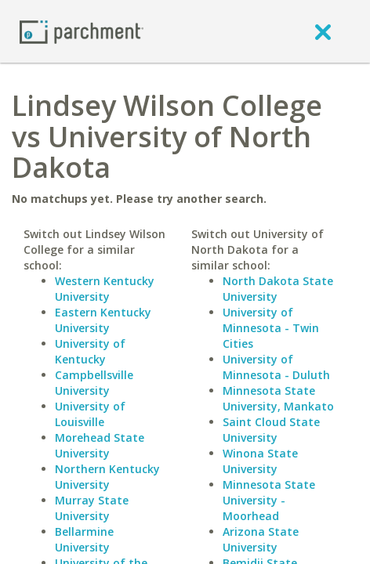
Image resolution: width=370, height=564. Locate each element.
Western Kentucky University (104, 288)
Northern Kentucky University (107, 476)
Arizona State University (261, 539)
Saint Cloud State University (271, 429)
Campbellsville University (94, 382)
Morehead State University (99, 445)
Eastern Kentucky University (103, 320)
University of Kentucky (90, 351)
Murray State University (92, 508)
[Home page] (81, 31)
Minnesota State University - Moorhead (269, 500)
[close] (323, 31)
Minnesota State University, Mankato (278, 398)
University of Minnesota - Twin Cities (271, 328)
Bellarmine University (84, 539)
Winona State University (260, 461)
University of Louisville (90, 414)
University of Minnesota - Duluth (276, 367)
